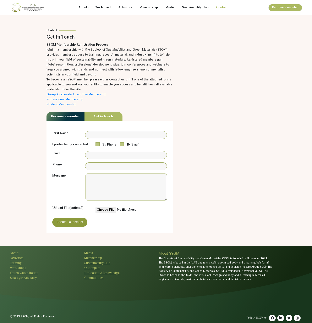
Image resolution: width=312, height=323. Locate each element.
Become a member (285, 7)
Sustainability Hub (195, 7)
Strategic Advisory (23, 278)
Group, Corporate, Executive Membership (76, 94)
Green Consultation (24, 273)
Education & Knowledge (102, 273)
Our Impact (103, 7)
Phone (57, 164)
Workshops (18, 268)
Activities (125, 7)
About (82, 7)
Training (16, 263)
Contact (222, 7)
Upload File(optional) (67, 208)
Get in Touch (103, 116)
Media (170, 7)
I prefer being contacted (70, 144)
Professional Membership (64, 99)
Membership (148, 7)
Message (59, 176)
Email (56, 153)
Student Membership (61, 104)
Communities (94, 278)
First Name (60, 133)
